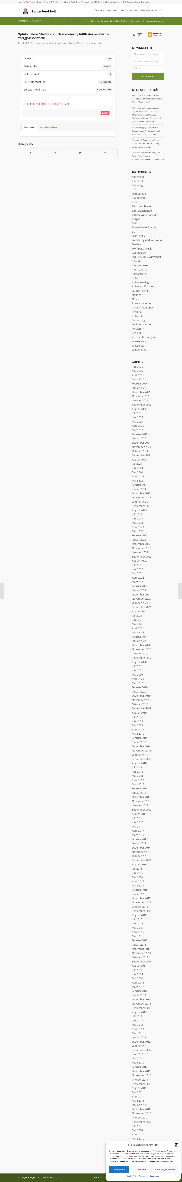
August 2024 (139, 460)
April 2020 (138, 679)
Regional (137, 312)
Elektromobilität (141, 206)
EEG (134, 202)
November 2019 (141, 700)
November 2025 (141, 396)
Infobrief (137, 261)
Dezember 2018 (141, 746)
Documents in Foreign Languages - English (55, 43)
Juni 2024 (137, 468)
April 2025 (138, 426)
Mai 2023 (137, 523)
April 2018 (138, 780)
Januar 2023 (139, 540)
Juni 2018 (137, 772)
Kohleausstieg (140, 282)
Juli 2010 (137, 1126)
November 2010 (141, 1113)
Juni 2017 (137, 822)
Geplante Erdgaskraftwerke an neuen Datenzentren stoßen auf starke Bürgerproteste (145, 143)
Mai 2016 (137, 877)
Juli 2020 (137, 666)
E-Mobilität (138, 198)
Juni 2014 (137, 974)
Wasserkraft (139, 341)
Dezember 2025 (141, 392)
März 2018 (138, 784)
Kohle (135, 278)
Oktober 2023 (140, 502)
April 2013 (138, 1029)
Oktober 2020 (140, 653)
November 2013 (141, 1004)
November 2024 (141, 447)
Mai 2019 (137, 725)
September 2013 (141, 1008)
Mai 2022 (137, 573)
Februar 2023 (140, 535)
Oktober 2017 (140, 805)
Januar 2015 (139, 945)
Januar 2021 (139, 641)
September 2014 (141, 961)
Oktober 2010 (140, 1117)
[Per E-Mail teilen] (105, 152)
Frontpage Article (142, 249)
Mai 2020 (137, 675)
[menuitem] (99, 10)
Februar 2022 (140, 586)
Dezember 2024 (141, 443)
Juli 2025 (137, 413)
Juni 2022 (137, 569)
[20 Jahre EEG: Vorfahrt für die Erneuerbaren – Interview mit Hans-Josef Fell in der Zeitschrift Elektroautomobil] (180, 591)
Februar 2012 (140, 1067)
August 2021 (139, 611)
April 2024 (138, 476)
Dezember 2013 (141, 999)
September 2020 (141, 658)
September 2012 (141, 1050)
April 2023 (138, 527)
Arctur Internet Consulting (52, 1178)
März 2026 (138, 379)
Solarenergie (139, 320)
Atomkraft (138, 181)
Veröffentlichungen (143, 337)
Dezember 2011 (141, 1071)
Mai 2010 (137, 1130)
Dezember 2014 (141, 949)
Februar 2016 (140, 890)
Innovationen (140, 265)
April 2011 (138, 1096)
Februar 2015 (140, 940)
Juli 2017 (137, 818)
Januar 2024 (139, 489)
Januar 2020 (139, 692)
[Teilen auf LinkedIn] (80, 152)
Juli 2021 (137, 616)
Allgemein (138, 177)
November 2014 (141, 953)
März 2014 (138, 987)
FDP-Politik (138, 236)
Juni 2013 (137, 1020)
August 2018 (139, 763)
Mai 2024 (137, 472)
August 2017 (139, 814)
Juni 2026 (137, 367)
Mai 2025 (137, 422)
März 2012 (138, 1063)
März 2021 (138, 632)
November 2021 (141, 599)
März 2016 (138, 885)
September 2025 (141, 405)
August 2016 (139, 864)
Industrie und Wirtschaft (146, 257)
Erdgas (136, 219)
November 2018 (141, 750)
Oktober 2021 (140, 603)
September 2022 (141, 557)
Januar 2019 (139, 742)
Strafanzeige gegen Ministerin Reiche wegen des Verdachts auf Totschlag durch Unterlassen (146, 130)
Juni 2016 (137, 873)
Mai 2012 (137, 1058)
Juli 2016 (137, 869)
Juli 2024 (137, 464)
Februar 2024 (140, 485)
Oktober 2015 (140, 907)
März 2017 (138, 835)
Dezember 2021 (141, 594)
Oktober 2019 (140, 704)
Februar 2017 (140, 839)
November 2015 (141, 902)
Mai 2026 (137, 371)
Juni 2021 (137, 620)
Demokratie (139, 194)
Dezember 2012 (141, 1042)
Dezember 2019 (141, 696)
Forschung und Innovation (147, 240)
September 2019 (141, 708)
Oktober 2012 (140, 1046)
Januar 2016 (139, 894)
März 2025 (138, 430)
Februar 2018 (140, 788)
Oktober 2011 (140, 1080)
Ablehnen (141, 1169)
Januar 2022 (139, 590)
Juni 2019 (137, 721)
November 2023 (141, 497)
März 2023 (138, 531)
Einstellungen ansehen (165, 1169)
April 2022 (138, 578)
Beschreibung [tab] (29, 127)
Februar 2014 (140, 991)
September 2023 (141, 506)
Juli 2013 (137, 1016)
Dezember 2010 (141, 1109)
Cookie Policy (132, 1176)
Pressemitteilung (142, 303)
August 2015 (139, 915)
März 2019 (138, 734)
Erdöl (135, 223)
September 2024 (141, 455)
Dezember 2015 (141, 898)
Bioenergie (138, 185)
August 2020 (139, 662)
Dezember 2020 (141, 645)
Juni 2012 (137, 1054)
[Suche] (161, 10)
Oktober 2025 (140, 400)
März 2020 (138, 683)
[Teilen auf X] (55, 152)
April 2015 (138, 932)
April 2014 (138, 983)
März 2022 (138, 582)
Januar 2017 (139, 843)
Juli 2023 (137, 514)
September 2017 (141, 810)
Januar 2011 (139, 1105)
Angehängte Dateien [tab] (48, 127)
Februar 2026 (140, 383)
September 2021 (141, 607)
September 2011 (141, 1084)
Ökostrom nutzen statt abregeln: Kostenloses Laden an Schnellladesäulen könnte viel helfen (148, 156)
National (137, 295)
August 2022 (139, 561)
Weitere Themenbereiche (89, 43)
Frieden (136, 244)
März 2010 (138, 1139)
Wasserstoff (139, 346)
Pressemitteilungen (143, 307)
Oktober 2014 (140, 957)
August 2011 (139, 1088)
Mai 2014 (137, 978)
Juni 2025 (137, 417)
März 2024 (138, 481)
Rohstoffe (137, 316)
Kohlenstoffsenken (143, 286)
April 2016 (138, 881)
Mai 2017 (137, 827)
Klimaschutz (139, 274)
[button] (176, 1144)
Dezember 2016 (141, 848)
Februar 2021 (140, 637)
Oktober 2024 (140, 451)
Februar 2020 (140, 687)
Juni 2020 (137, 670)
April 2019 (138, 729)
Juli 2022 (137, 565)
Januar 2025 (139, 438)
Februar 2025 (140, 434)
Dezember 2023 (141, 493)
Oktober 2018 (140, 755)
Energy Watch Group (144, 215)
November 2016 (141, 852)
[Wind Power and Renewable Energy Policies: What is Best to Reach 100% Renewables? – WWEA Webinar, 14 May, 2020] (2, 591)
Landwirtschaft (141, 291)
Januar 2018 (139, 793)
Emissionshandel (142, 211)
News (135, 299)
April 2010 (138, 1134)
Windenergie (139, 350)
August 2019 (139, 713)
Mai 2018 (137, 776)
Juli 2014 (137, 970)
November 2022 (141, 548)
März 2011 (138, 1101)
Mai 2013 (137, 1025)
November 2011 (141, 1075)
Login (105, 113)
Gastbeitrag (139, 253)
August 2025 (139, 409)
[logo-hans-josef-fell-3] (39, 10)
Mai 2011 (137, 1092)
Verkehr (136, 333)
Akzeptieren (119, 1169)
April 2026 (138, 375)
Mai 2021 (137, 624)
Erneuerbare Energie (144, 227)
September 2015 (141, 911)
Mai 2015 (137, 928)
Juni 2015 (137, 923)
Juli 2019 (137, 717)
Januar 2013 (139, 1037)
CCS (134, 189)
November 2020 (141, 649)
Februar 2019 (140, 738)
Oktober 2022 (140, 552)
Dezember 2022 (141, 544)
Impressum (154, 1176)
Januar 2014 (139, 995)
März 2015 (138, 936)
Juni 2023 (137, 518)
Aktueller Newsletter (29, 21)
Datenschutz (144, 1176)
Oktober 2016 (140, 856)
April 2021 (138, 628)
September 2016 (141, 860)
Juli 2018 (137, 767)
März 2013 (138, 1033)
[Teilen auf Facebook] (30, 152)
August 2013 (139, 1012)
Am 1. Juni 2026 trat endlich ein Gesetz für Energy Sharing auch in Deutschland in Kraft (147, 98)
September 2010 (141, 1122)
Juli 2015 (137, 919)
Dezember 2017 (141, 797)
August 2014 (139, 966)
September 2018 (141, 759)
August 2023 (139, 510)
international (139, 270)
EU (133, 232)
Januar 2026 (139, 388)
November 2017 (141, 801)
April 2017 (138, 831)
